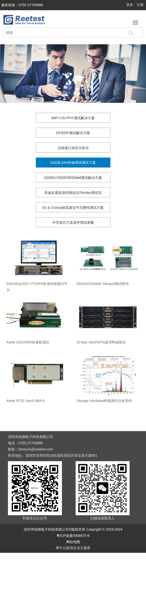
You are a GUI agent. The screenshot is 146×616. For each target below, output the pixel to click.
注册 (140, 5)
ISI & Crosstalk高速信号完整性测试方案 (73, 208)
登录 (129, 5)
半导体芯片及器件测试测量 (73, 222)
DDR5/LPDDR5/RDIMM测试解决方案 (73, 178)
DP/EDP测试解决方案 (73, 133)
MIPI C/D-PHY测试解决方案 (73, 118)
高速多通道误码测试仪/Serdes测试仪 (72, 193)
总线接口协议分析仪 (73, 148)
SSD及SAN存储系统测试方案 (73, 163)
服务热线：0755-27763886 (22, 5)
